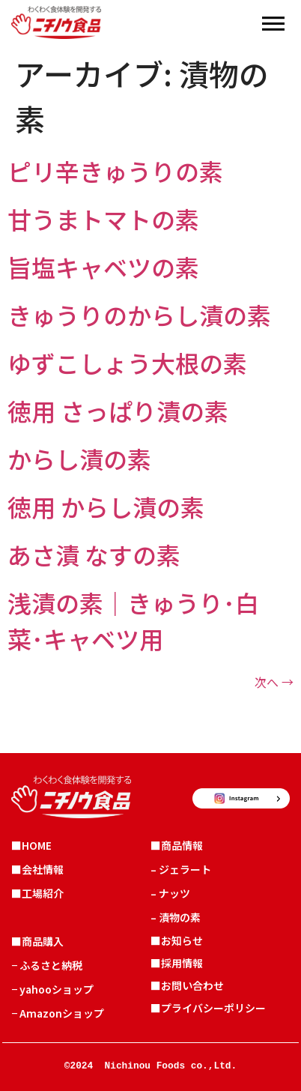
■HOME (31, 845)
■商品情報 (176, 845)
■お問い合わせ (187, 985)
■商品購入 (37, 941)
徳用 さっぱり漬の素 (117, 410)
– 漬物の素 (175, 917)
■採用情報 (176, 962)
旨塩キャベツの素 (103, 267)
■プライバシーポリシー (208, 1007)
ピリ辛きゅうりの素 (115, 171)
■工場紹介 (37, 893)
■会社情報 (37, 869)
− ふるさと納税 (46, 965)
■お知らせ (176, 940)
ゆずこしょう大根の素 (127, 362)
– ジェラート (180, 869)
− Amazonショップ (57, 1013)
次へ (274, 682)
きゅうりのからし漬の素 (139, 314)
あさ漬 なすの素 (93, 554)
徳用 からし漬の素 (105, 506)
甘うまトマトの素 (103, 219)
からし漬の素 (79, 458)
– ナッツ (170, 893)
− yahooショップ (52, 989)
